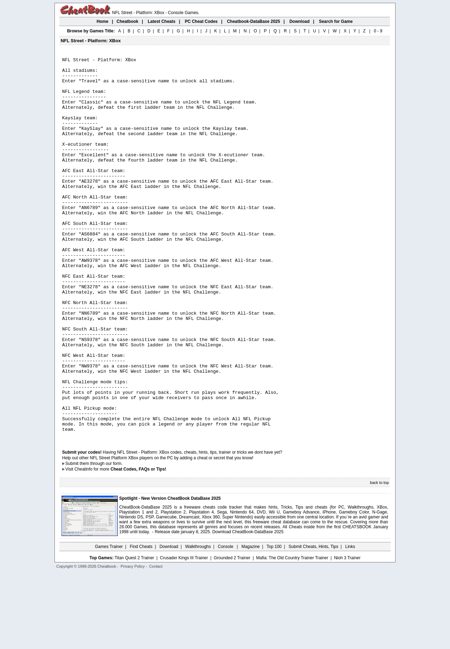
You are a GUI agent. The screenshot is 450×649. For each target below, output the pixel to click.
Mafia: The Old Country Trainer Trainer (292, 633)
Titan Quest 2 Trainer (134, 633)
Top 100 (274, 622)
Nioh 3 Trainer (347, 633)
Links (350, 622)
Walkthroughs (198, 622)
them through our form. (101, 539)
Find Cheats (141, 622)
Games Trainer (109, 622)
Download (169, 622)
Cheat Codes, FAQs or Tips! (138, 545)
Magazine (251, 622)
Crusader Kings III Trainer (184, 633)
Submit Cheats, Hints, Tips (313, 622)
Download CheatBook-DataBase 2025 (248, 607)
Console (226, 622)
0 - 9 (378, 31)
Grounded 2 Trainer (232, 633)
